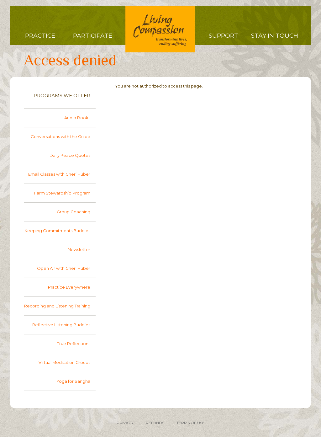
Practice (40, 35)
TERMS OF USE (190, 422)
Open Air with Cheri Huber (63, 268)
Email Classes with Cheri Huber (59, 174)
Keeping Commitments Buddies (57, 230)
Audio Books (77, 117)
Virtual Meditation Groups (64, 362)
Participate (92, 35)
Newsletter (79, 249)
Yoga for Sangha (73, 381)
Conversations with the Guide (60, 136)
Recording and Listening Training (57, 305)
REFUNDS (155, 422)
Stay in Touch (274, 35)
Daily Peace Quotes (70, 155)
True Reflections (73, 343)
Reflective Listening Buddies (61, 324)
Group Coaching (73, 211)
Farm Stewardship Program (62, 192)
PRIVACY (125, 422)
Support (223, 35)
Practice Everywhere (69, 287)
